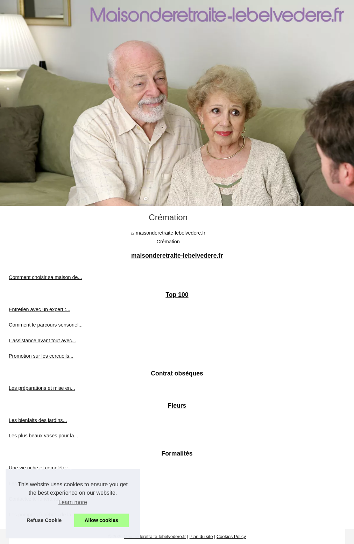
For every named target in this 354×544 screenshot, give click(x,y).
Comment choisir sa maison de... (45, 277)
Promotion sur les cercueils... (41, 356)
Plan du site (201, 536)
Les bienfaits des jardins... (38, 420)
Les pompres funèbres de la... (42, 514)
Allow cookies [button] (101, 520)
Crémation (168, 241)
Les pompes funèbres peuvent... (45, 483)
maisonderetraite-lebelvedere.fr (170, 233)
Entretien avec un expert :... (39, 309)
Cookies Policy (231, 536)
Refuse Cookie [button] (44, 520)
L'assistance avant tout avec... (42, 340)
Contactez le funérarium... (37, 499)
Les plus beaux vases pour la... (43, 435)
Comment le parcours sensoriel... (46, 325)
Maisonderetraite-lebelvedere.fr (155, 536)
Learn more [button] (72, 502)
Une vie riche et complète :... (40, 468)
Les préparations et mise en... (42, 388)
